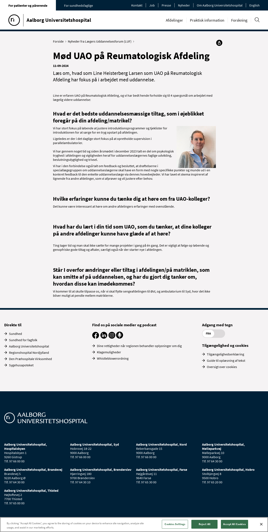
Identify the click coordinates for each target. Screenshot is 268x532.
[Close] (261, 524)
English (254, 5)
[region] (134, 524)
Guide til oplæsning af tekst (226, 360)
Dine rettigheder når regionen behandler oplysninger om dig (139, 346)
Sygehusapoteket (21, 365)
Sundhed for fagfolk (23, 340)
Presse (166, 5)
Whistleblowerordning (113, 358)
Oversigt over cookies (222, 367)
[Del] (219, 43)
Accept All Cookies (234, 524)
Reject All (204, 524)
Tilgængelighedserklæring (225, 354)
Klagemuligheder (109, 352)
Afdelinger (174, 20)
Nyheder (184, 5)
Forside (59, 41)
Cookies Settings (175, 524)
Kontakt (136, 5)
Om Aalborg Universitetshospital (219, 5)
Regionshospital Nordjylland (29, 352)
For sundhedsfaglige (78, 5)
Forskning (239, 20)
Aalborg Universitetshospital (29, 346)
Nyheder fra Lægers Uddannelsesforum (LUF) (100, 41)
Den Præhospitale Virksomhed (30, 359)
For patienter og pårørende (27, 5)
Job (152, 5)
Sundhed (15, 334)
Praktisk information (207, 20)
